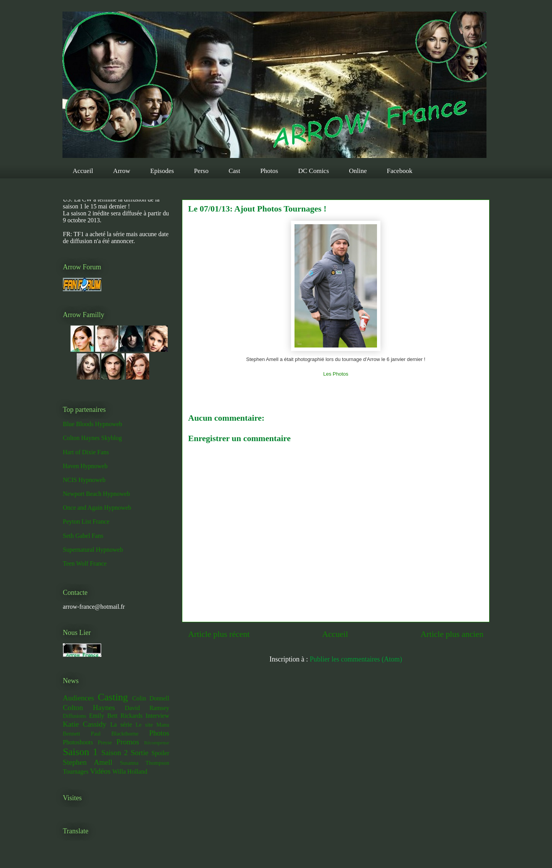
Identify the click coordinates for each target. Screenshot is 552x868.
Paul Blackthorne (114, 733)
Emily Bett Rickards (116, 715)
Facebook (399, 171)
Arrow (121, 171)
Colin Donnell (150, 698)
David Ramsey (147, 708)
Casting (113, 697)
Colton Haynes (89, 707)
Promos (127, 742)
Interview (157, 715)
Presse (105, 742)
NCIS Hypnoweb (84, 480)
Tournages (75, 771)
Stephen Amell (87, 762)
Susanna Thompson (144, 763)
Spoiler (160, 753)
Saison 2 (114, 753)
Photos (269, 171)
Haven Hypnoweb (85, 466)
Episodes (162, 171)
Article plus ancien (452, 634)
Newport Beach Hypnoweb (96, 493)
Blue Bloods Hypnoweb (92, 424)
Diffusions (74, 716)
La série (121, 724)
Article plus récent (219, 634)
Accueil (83, 171)
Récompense (156, 742)
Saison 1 (80, 751)
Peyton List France (86, 521)
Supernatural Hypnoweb (93, 549)
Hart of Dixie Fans (86, 452)
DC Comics (313, 171)
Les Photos (335, 374)
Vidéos (100, 771)
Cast (234, 171)
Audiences (78, 698)
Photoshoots (78, 742)
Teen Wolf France (85, 563)
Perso (201, 171)
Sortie (139, 753)
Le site (144, 725)
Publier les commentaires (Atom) (356, 659)
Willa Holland (129, 771)
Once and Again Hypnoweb (97, 507)
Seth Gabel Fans (83, 535)
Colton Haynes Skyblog (92, 438)
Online (358, 171)
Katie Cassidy (84, 724)
